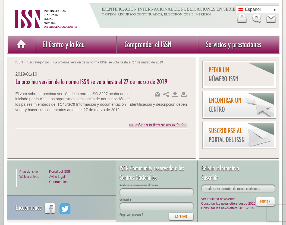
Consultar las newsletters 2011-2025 (227, 208)
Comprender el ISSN (147, 44)
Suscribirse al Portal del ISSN (227, 135)
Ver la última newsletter (218, 199)
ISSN (19, 62)
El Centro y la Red (64, 44)
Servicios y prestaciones (233, 44)
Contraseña (125, 199)
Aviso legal (57, 177)
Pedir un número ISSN (223, 74)
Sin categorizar (38, 62)
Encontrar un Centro (225, 105)
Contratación (58, 182)
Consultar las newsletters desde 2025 (228, 203)
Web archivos (29, 177)
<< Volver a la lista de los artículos (158, 125)
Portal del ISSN (60, 171)
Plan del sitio (29, 171)
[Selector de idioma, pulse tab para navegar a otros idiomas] (257, 9)
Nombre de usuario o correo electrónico (139, 185)
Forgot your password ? (131, 215)
